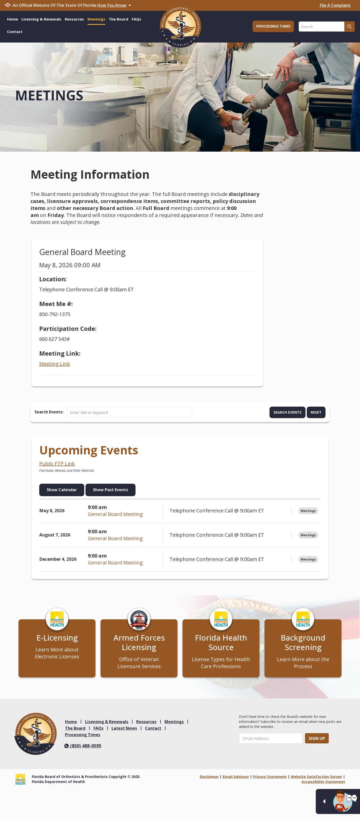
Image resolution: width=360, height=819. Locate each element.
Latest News (124, 729)
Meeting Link (54, 363)
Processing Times (82, 736)
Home (71, 723)
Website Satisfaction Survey (316, 777)
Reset (316, 412)
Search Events (288, 412)
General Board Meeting (115, 514)
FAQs (99, 729)
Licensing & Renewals (106, 723)
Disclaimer (209, 777)
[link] (35, 735)
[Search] (327, 27)
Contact (153, 729)
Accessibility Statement (323, 782)
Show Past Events (110, 489)
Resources (146, 723)
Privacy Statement (270, 777)
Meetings (174, 723)
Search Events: (48, 412)
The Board (75, 729)
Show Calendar (62, 489)
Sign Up (317, 739)
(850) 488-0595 (82, 747)
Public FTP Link (57, 463)
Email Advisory (236, 777)
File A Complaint (335, 5)
